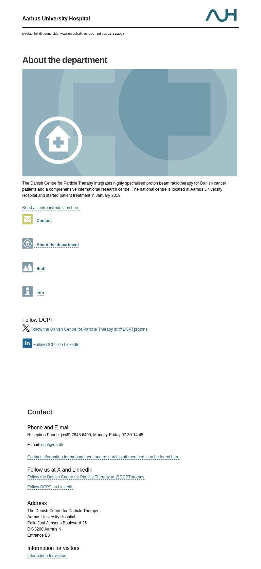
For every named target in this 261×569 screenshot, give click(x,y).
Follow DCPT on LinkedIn (56, 344)
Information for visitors (48, 555)
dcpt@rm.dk (52, 444)
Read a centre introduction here (51, 207)
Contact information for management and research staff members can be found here (103, 457)
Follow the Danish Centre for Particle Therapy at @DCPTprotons (89, 329)
